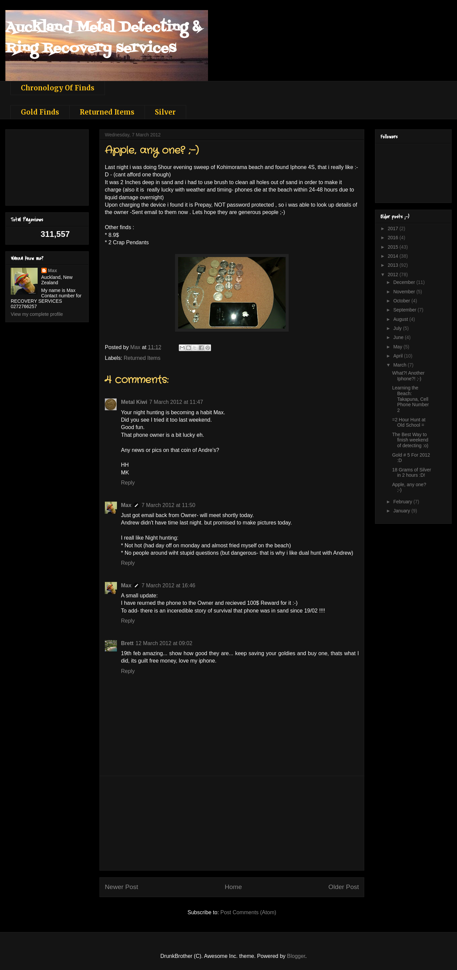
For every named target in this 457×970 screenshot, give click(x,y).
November (404, 291)
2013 (394, 265)
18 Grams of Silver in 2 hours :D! (411, 472)
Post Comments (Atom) (248, 912)
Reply (128, 483)
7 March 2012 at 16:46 (168, 585)
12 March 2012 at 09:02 (163, 643)
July (398, 328)
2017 (394, 228)
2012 (394, 274)
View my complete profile (37, 314)
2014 (394, 256)
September (405, 309)
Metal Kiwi (134, 402)
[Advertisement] (232, 823)
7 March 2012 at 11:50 (168, 505)
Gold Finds (40, 112)
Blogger (296, 956)
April (398, 356)
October (402, 300)
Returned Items (107, 112)
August (401, 319)
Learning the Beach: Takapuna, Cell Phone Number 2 (410, 399)
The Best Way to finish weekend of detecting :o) (410, 440)
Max (126, 505)
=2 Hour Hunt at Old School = (408, 422)
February (403, 501)
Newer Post (121, 886)
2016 (394, 237)
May (398, 346)
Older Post (343, 886)
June (399, 337)
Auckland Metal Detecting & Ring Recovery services (103, 38)
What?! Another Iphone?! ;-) (408, 375)
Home (233, 886)
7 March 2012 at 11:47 (176, 402)
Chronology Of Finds (57, 88)
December (404, 282)
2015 (394, 247)
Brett (127, 643)
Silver (165, 112)
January (402, 510)
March (400, 365)
